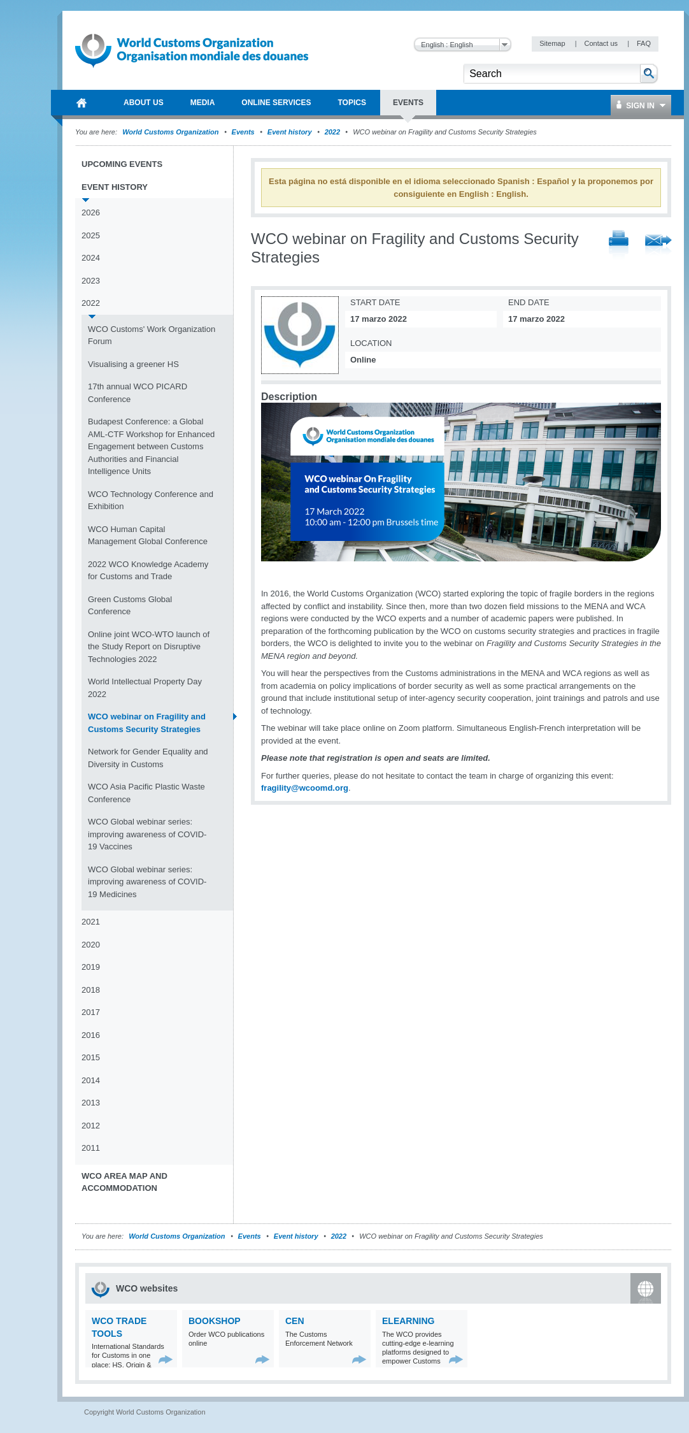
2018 (91, 990)
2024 (91, 258)
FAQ (644, 43)
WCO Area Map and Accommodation (124, 1182)
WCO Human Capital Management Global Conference (148, 535)
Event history (289, 132)
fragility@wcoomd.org (304, 788)
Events (243, 132)
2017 (91, 1012)
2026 (91, 212)
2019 (91, 967)
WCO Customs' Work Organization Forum (151, 335)
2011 (91, 1148)
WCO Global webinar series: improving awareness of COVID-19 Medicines (147, 882)
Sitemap (553, 43)
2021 (91, 921)
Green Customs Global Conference (130, 605)
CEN (294, 1321)
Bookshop (214, 1321)
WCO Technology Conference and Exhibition (150, 500)
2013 (91, 1102)
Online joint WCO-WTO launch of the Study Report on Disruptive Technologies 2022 (149, 647)
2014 (91, 1080)
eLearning (408, 1321)
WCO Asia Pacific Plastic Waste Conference (146, 793)
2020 (91, 944)
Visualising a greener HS (133, 364)
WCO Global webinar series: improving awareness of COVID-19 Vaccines (147, 834)
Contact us (602, 43)
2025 (91, 235)
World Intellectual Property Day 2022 (145, 688)
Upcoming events (122, 164)
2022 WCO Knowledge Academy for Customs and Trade (148, 570)
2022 (332, 132)
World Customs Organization (171, 132)
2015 (91, 1057)
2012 (91, 1125)
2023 (91, 280)
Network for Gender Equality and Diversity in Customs (148, 758)
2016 (91, 1035)
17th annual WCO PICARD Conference (137, 393)
